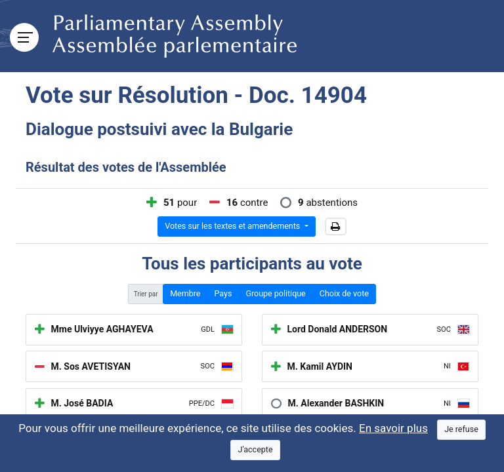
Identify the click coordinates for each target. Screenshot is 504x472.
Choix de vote (344, 293)
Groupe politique (275, 293)
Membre (185, 293)
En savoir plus (393, 428)
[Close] (461, 430)
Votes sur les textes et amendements (233, 226)
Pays (223, 293)
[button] (335, 227)
